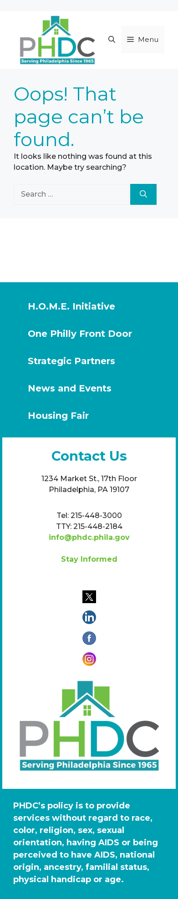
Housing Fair (58, 415)
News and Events (70, 388)
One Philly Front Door (80, 333)
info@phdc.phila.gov (89, 537)
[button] (111, 39)
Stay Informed (89, 559)
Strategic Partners (71, 361)
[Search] (143, 194)
